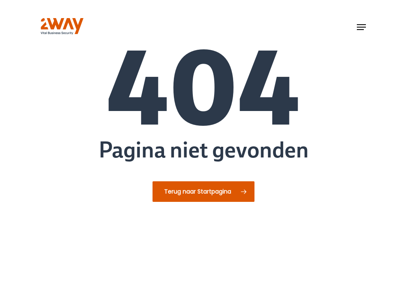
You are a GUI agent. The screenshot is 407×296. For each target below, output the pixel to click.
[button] (361, 27)
